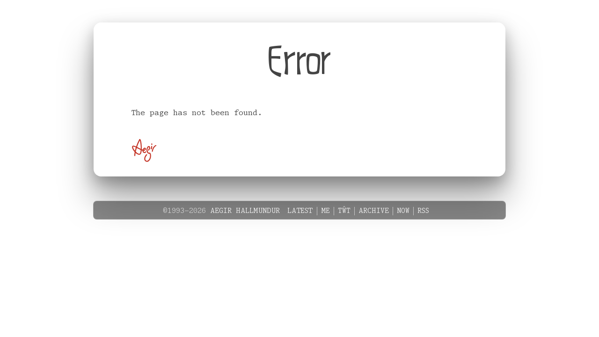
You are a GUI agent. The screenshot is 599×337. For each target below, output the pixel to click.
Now (403, 211)
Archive (373, 211)
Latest (300, 211)
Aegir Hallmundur (245, 211)
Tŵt (344, 211)
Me (325, 211)
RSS (423, 211)
